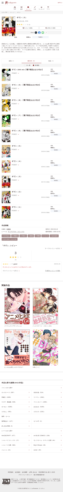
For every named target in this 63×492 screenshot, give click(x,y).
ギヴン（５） (17, 146)
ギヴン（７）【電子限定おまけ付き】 (26, 115)
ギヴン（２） (17, 192)
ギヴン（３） (17, 176)
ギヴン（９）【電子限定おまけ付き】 (26, 85)
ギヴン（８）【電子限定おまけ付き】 (26, 100)
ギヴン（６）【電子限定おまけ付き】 (26, 131)
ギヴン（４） (17, 161)
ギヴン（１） (17, 207)
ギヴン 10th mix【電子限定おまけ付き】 (28, 70)
